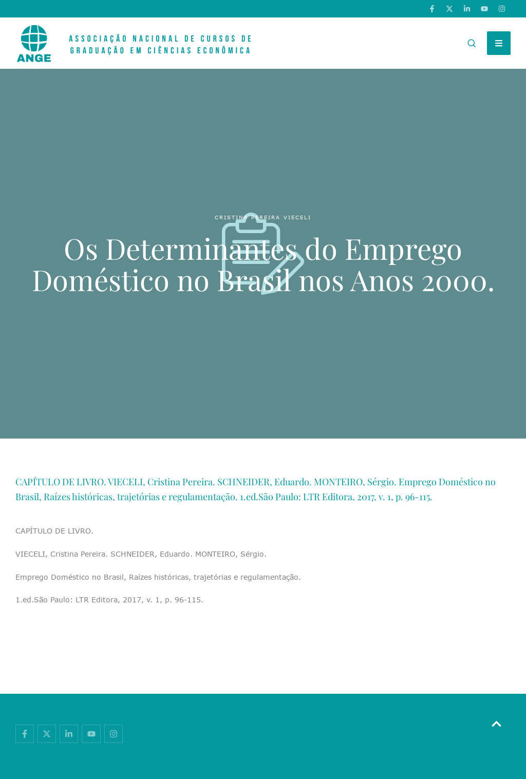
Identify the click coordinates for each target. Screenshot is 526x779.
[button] (472, 43)
